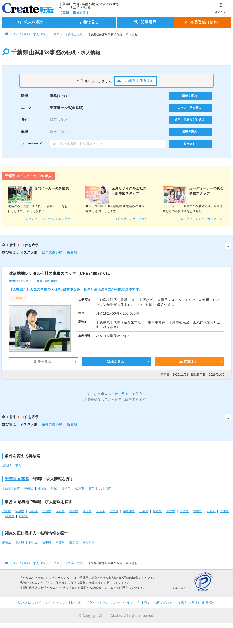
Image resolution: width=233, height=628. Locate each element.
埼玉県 (87, 511)
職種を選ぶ (189, 95)
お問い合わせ (164, 602)
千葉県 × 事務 (17, 479)
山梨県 (143, 511)
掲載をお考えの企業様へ (196, 602)
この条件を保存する (135, 81)
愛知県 (170, 511)
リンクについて (29, 602)
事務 (18, 465)
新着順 (72, 252)
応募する (188, 362)
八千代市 (105, 488)
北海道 (6, 511)
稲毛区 (42, 488)
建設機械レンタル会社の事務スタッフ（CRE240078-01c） (61, 273)
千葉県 (100, 511)
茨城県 (46, 511)
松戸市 (79, 488)
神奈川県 (129, 511)
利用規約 (75, 602)
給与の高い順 (52, 252)
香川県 (224, 511)
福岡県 (10, 516)
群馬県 (73, 511)
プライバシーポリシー (102, 602)
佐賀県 (23, 516)
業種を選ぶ (189, 131)
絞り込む (190, 143)
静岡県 (157, 511)
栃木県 (60, 511)
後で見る (42, 362)
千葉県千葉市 (11, 488)
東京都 (114, 511)
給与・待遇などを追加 (190, 119)
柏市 (92, 488)
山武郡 (6, 465)
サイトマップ (55, 602)
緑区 (54, 488)
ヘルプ (128, 602)
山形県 (33, 511)
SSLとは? (178, 587)
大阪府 (211, 511)
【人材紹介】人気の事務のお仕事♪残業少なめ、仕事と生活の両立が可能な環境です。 (76, 289)
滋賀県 (184, 511)
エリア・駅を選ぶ (190, 107)
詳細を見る (115, 362)
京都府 (197, 511)
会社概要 (144, 602)
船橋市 (66, 488)
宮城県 (19, 511)
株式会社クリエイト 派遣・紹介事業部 (33, 281)
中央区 (28, 488)
